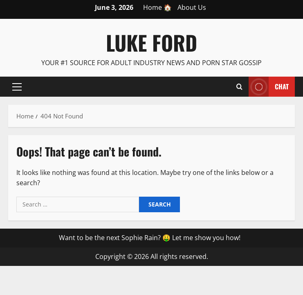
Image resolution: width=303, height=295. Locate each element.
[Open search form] (239, 86)
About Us (191, 7)
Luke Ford (151, 42)
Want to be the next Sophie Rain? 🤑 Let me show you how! (149, 237)
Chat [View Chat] (269, 87)
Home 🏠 (157, 7)
